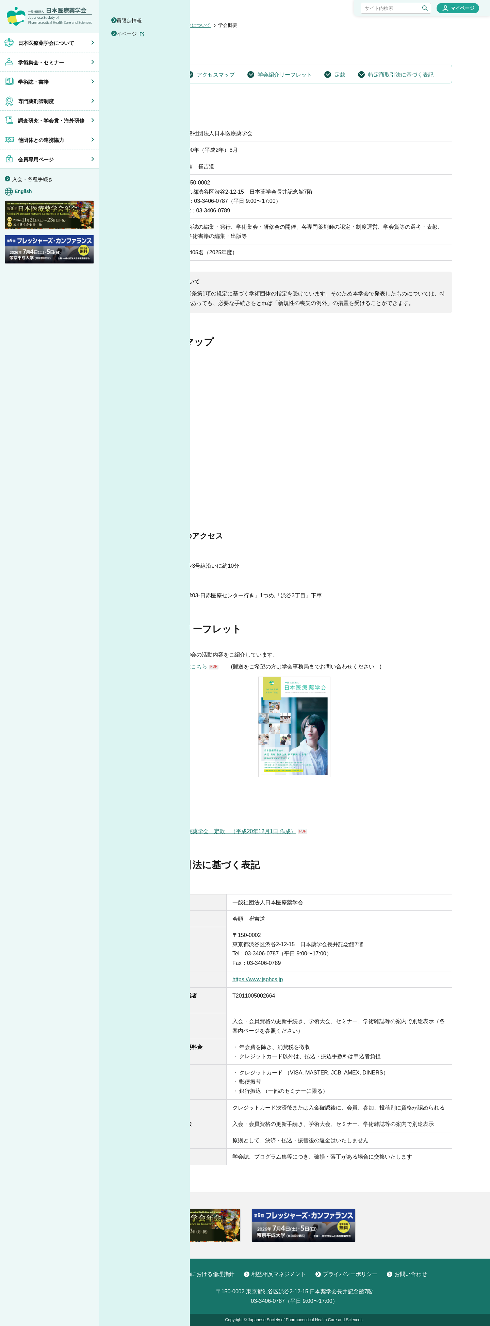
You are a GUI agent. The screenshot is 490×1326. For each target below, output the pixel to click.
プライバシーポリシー (346, 1274)
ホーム (143, 25)
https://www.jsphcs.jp (257, 979)
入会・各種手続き (32, 179)
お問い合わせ (407, 1274)
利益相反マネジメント (275, 1274)
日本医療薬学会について (184, 25)
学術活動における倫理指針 (198, 1274)
